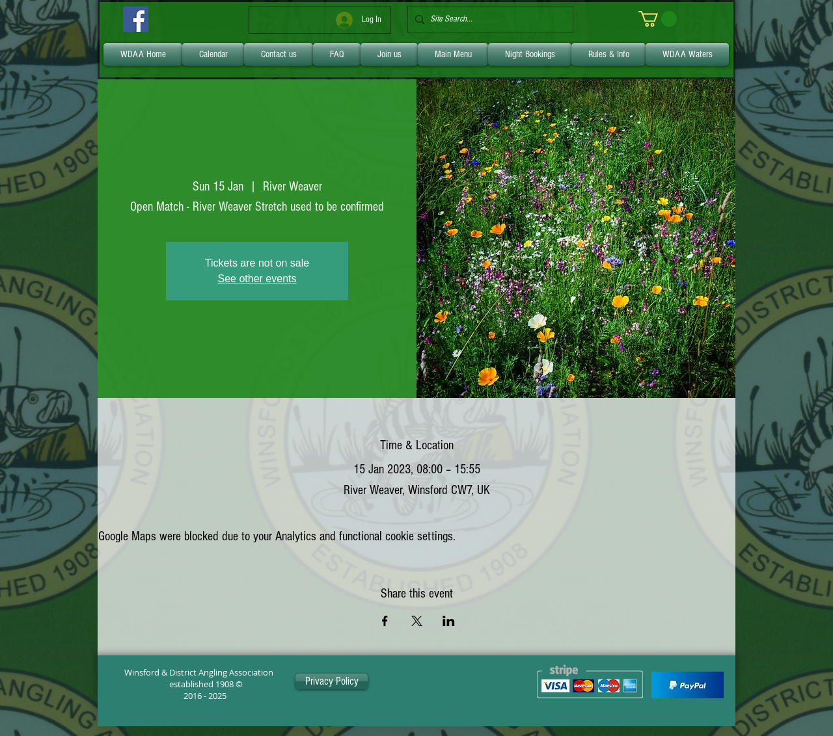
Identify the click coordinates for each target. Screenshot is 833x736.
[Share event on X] (417, 621)
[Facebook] (135, 19)
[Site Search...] (487, 20)
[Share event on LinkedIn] (449, 621)
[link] (657, 19)
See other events (257, 278)
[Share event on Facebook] (385, 621)
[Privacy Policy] (331, 681)
